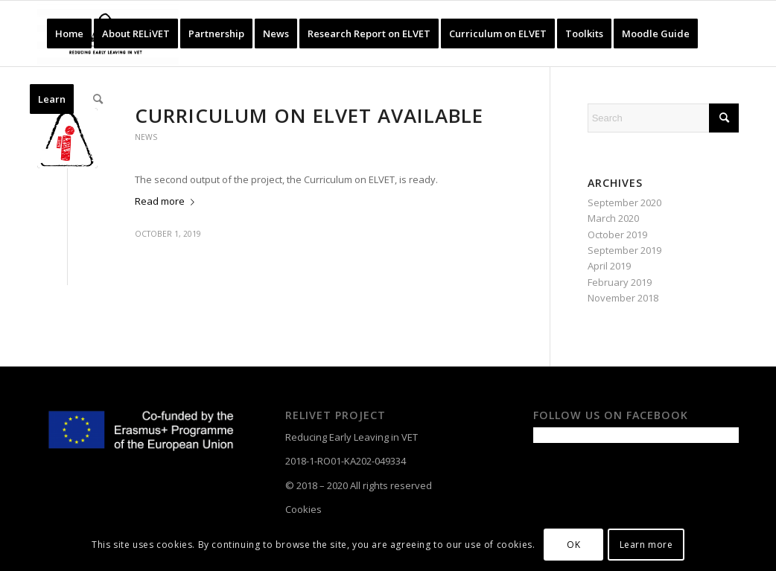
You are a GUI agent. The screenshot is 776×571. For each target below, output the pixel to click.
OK (573, 544)
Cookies (303, 509)
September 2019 (624, 250)
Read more (167, 201)
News (146, 137)
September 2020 (624, 202)
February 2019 (620, 282)
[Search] (97, 99)
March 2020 (613, 218)
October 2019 (617, 234)
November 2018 (623, 297)
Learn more (646, 544)
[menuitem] (69, 33)
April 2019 (609, 265)
